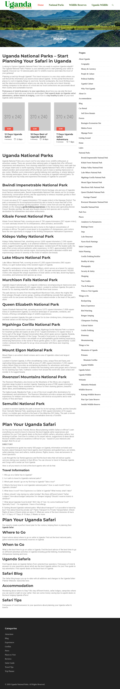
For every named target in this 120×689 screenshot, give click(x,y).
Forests (81, 118)
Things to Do (84, 296)
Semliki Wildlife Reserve (90, 404)
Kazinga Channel (90, 197)
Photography (86, 266)
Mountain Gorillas (90, 360)
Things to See (84, 345)
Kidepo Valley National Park (92, 168)
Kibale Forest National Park (91, 163)
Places (81, 217)
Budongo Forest (87, 227)
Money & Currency (88, 69)
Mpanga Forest (86, 133)
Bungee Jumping (87, 316)
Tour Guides (85, 281)
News (7, 651)
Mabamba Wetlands (88, 385)
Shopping (84, 276)
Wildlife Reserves (77, 5)
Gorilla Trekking (87, 330)
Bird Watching (86, 311)
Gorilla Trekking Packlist (90, 256)
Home (41, 5)
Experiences (9, 642)
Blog (80, 103)
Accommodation (85, 99)
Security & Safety (88, 271)
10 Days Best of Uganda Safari (39, 135)
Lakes (81, 148)
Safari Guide (9, 663)
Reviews (8, 659)
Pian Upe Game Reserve (90, 399)
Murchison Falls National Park (92, 187)
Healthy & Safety (87, 261)
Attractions (9, 634)
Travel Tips (9, 667)
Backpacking (86, 301)
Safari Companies (85, 247)
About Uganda (84, 59)
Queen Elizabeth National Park (93, 192)
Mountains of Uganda (89, 350)
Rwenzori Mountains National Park (94, 202)
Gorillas (8, 647)
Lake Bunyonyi (87, 237)
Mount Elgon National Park (91, 182)
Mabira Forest (86, 128)
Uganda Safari (8, 527)
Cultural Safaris (87, 325)
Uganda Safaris (84, 370)
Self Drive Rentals (88, 113)
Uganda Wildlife (100, 5)
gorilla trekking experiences (33, 207)
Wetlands (82, 380)
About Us (82, 94)
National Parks (56, 5)
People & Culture (87, 74)
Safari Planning (84, 251)
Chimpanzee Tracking (89, 321)
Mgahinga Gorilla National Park (93, 177)
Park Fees (82, 212)
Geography (85, 64)
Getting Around (85, 138)
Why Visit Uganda (88, 89)
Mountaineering (87, 340)
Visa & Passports (87, 286)
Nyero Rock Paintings (89, 242)
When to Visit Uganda (89, 291)
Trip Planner (9, 671)
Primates (84, 355)
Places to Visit (10, 655)
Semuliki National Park (90, 207)
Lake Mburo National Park (91, 173)
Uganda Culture (87, 84)
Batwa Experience (88, 306)
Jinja (83, 232)
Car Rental (83, 108)
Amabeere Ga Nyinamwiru (91, 222)
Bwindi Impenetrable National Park (94, 158)
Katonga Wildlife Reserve (91, 395)
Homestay (85, 335)
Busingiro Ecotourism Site (91, 123)
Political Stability (87, 79)
